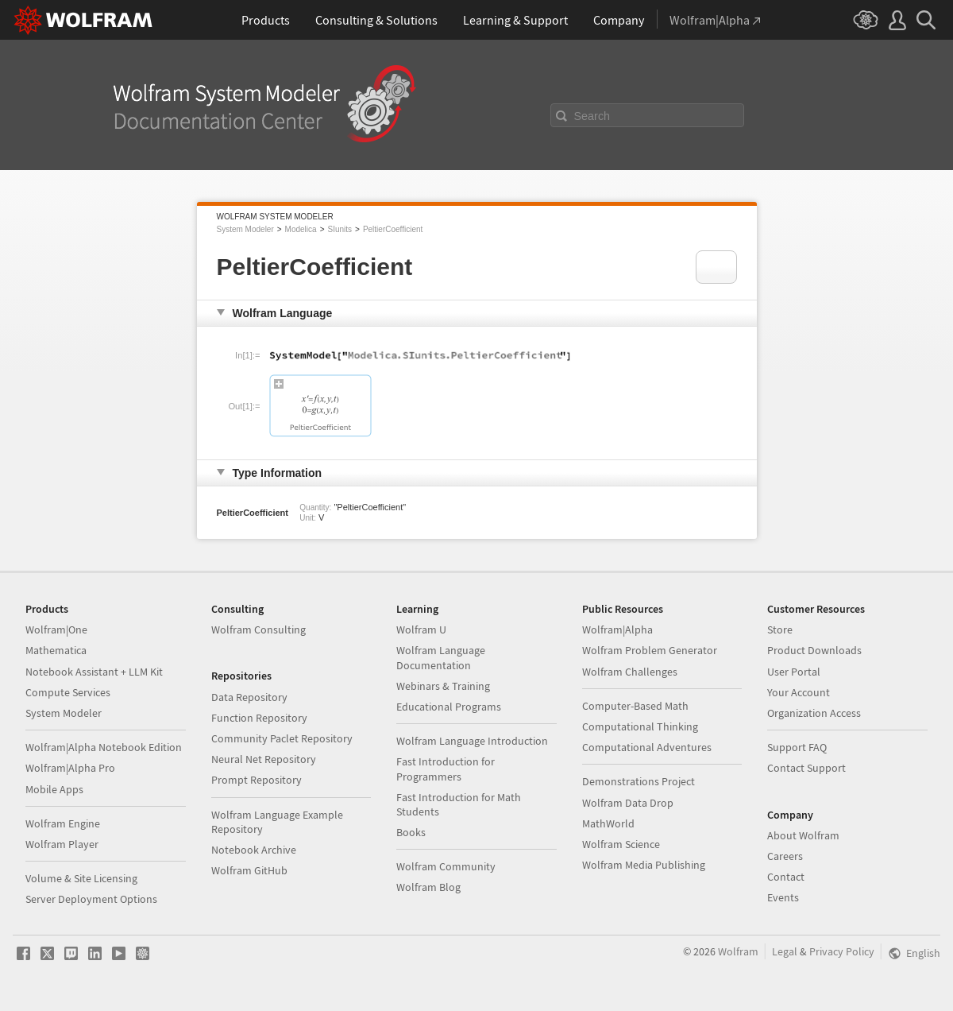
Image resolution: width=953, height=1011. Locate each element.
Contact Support (806, 768)
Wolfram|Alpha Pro (70, 768)
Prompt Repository (256, 780)
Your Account (798, 692)
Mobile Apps (54, 789)
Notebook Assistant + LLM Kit (94, 671)
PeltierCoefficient (392, 229)
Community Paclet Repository (282, 738)
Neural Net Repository (263, 759)
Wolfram (738, 951)
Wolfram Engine (62, 823)
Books (411, 832)
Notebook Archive (253, 849)
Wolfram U (421, 629)
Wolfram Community (446, 866)
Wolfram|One (56, 629)
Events (783, 897)
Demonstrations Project (638, 781)
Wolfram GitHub (249, 870)
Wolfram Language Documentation (440, 657)
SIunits (339, 229)
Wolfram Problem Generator (649, 650)
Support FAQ (797, 747)
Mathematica (56, 650)
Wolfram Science (621, 844)
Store (780, 629)
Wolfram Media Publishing (643, 865)
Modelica (301, 229)
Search (592, 116)
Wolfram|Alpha (617, 629)
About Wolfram (803, 835)
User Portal (793, 671)
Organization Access (814, 713)
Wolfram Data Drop (627, 803)
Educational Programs (448, 706)
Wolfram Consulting (258, 629)
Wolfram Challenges (629, 671)
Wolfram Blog (428, 887)
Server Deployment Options (91, 899)
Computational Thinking (640, 726)
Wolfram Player (61, 844)
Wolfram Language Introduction (472, 741)
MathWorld (608, 823)
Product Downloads (814, 650)
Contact (785, 877)
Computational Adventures (647, 747)
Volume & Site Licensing (81, 878)
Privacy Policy (841, 951)
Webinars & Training (443, 686)
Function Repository (259, 718)
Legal (784, 951)
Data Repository (249, 697)
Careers (785, 856)
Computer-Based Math (635, 706)
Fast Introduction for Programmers (445, 768)
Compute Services (67, 692)
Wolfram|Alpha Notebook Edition (103, 747)
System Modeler (245, 229)
